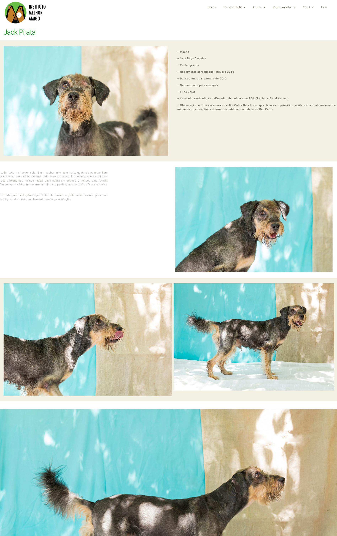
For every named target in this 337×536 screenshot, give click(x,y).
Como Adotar (284, 7)
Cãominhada (235, 7)
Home (212, 7)
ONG (308, 7)
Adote (259, 7)
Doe (324, 7)
